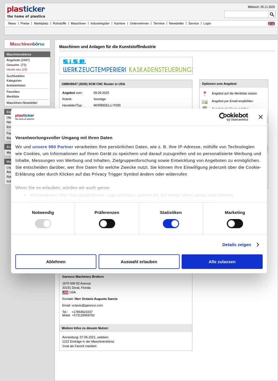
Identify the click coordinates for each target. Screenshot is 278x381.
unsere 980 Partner (52, 146)
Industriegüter (99, 23)
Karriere (119, 23)
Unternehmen (139, 23)
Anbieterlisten (16, 85)
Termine (159, 23)
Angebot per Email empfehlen (232, 101)
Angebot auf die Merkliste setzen (234, 93)
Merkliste (13, 96)
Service (193, 23)
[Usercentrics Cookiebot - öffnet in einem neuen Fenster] (223, 117)
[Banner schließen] (261, 117)
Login (10, 167)
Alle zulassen (222, 261)
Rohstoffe (59, 23)
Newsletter (176, 23)
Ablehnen (55, 261)
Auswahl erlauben (139, 261)
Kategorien (14, 80)
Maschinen (78, 23)
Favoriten (13, 91)
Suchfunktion (16, 76)
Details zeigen (236, 244)
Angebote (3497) (18, 60)
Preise (24, 23)
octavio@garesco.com (87, 305)
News (11, 23)
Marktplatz (41, 23)
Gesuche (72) (16, 65)
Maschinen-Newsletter (22, 102)
